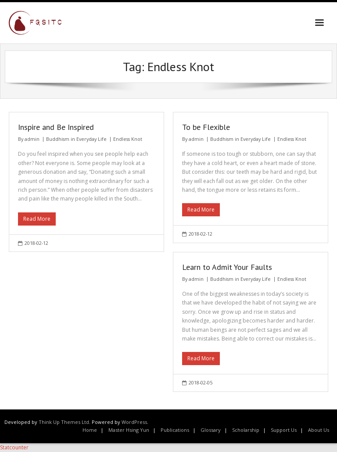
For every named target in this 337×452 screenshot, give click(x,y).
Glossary (211, 430)
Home (89, 430)
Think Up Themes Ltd (64, 422)
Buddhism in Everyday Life (76, 139)
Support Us (284, 430)
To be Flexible (206, 127)
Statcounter (14, 447)
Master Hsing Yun (128, 430)
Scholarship (245, 430)
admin (32, 139)
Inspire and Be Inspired (56, 127)
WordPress (134, 422)
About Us (318, 430)
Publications (175, 430)
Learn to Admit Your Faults (227, 267)
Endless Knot (127, 139)
